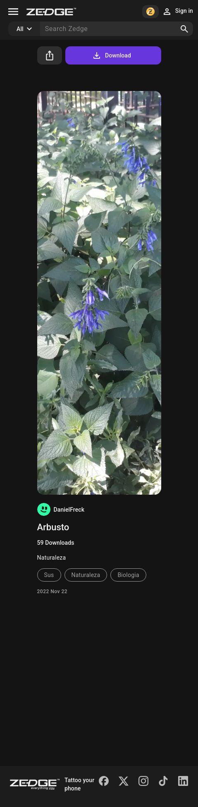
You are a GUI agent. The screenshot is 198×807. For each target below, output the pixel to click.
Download (111, 55)
